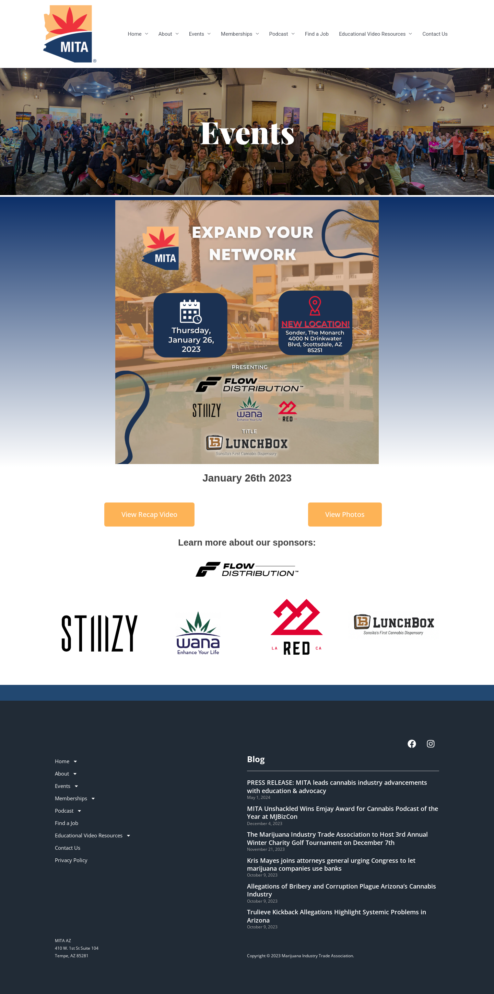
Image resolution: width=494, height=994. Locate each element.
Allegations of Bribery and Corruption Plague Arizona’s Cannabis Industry (341, 890)
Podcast (278, 34)
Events (196, 34)
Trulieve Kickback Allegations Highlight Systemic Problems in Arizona (336, 916)
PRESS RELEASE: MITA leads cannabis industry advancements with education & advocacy (337, 786)
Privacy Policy (71, 860)
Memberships (236, 34)
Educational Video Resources (372, 34)
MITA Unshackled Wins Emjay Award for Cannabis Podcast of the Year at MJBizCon (342, 812)
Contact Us (435, 34)
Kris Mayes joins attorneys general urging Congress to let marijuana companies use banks (331, 864)
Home (134, 34)
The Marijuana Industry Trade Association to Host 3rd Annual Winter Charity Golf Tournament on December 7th (337, 838)
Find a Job (317, 34)
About (165, 34)
